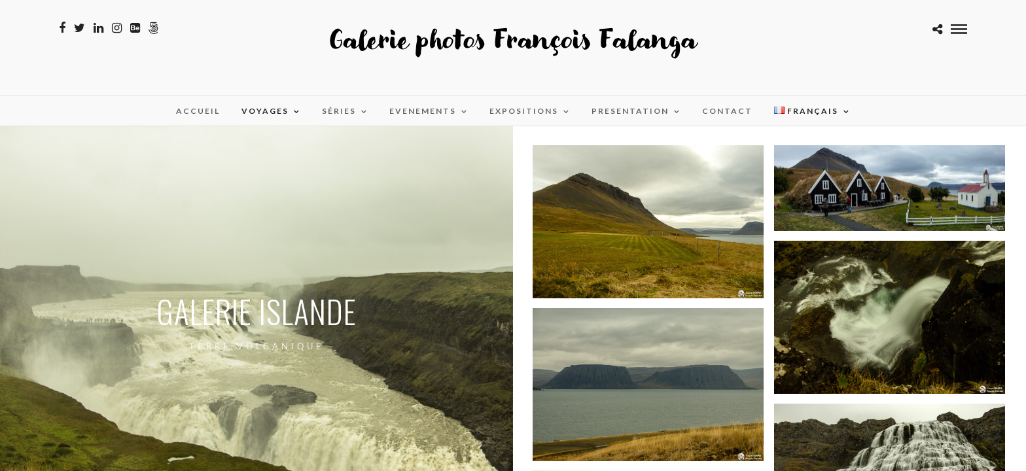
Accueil (198, 111)
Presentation (630, 111)
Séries (339, 111)
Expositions (523, 111)
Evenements (422, 111)
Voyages (265, 111)
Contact (727, 111)
